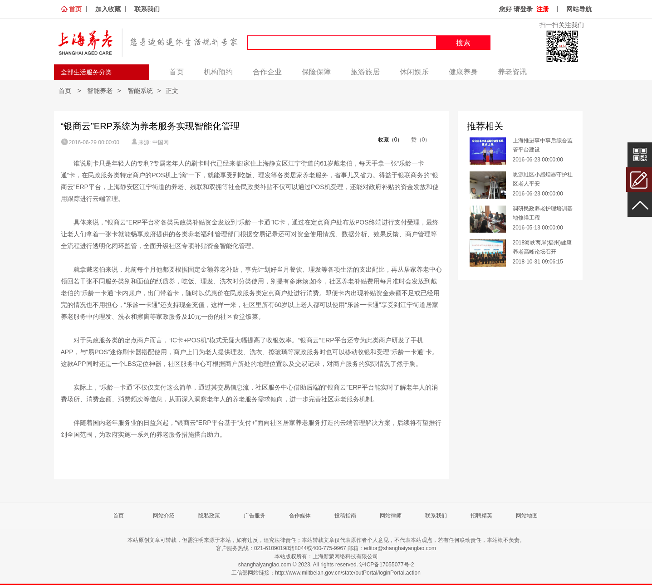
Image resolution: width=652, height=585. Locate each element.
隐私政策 (209, 515)
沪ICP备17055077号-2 (386, 564)
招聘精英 (481, 515)
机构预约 (218, 72)
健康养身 (463, 72)
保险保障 (316, 72)
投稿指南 (345, 515)
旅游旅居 (365, 72)
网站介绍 (164, 515)
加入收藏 (108, 9)
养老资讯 (512, 72)
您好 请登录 (516, 9)
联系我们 (147, 9)
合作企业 (267, 72)
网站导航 (579, 9)
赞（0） (419, 139)
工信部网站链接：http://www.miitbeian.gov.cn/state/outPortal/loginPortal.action (326, 573)
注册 (542, 9)
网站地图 (527, 515)
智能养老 (100, 90)
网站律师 (391, 515)
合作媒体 (300, 515)
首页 (75, 9)
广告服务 (254, 515)
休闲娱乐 (414, 72)
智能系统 (140, 90)
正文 (172, 90)
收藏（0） (385, 139)
